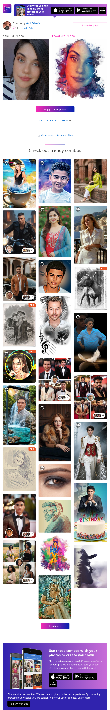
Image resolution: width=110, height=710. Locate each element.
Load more (55, 626)
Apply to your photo (55, 109)
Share (89, 25)
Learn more (84, 697)
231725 (27, 27)
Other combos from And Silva (54, 135)
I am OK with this (19, 703)
